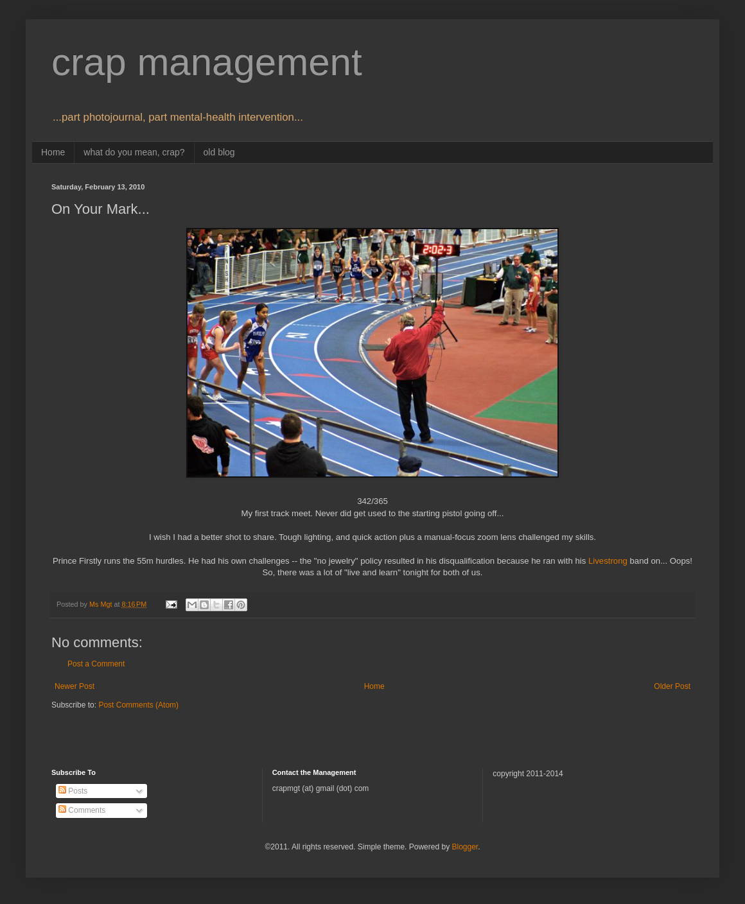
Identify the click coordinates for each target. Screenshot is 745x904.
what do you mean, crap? (133, 152)
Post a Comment (96, 663)
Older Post (672, 686)
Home (53, 152)
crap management (206, 61)
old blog (219, 152)
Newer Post (74, 686)
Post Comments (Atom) (138, 704)
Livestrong (607, 561)
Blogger (464, 846)
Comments (81, 810)
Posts (72, 791)
